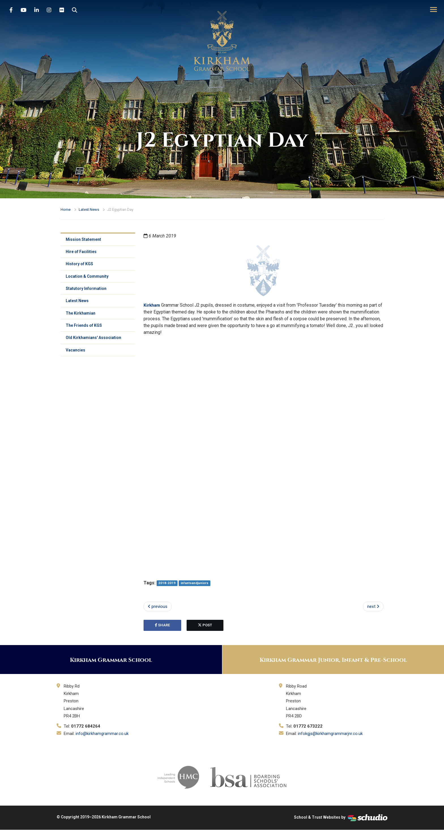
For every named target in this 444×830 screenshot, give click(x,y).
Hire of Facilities (81, 252)
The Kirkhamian (81, 316)
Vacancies (76, 354)
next (373, 606)
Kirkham (152, 305)
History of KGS (80, 265)
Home (66, 209)
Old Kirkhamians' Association (94, 342)
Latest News (89, 209)
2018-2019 (167, 583)
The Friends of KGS (84, 329)
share (162, 625)
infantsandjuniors (195, 583)
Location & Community (87, 278)
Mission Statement (84, 239)
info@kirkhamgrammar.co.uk (102, 734)
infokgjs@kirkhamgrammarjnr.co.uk (330, 734)
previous (158, 606)
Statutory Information (86, 290)
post (205, 625)
